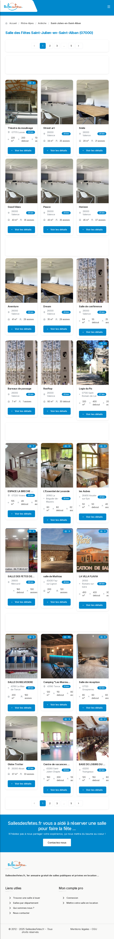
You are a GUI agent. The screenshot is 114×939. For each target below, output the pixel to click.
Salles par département (23, 902)
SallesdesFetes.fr (35, 929)
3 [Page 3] (57, 45)
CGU (94, 929)
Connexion (70, 897)
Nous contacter (19, 913)
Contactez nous (57, 842)
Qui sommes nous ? (21, 908)
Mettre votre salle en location (80, 902)
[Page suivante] (79, 46)
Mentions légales (79, 929)
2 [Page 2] (50, 45)
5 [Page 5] (71, 45)
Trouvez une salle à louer (24, 897)
